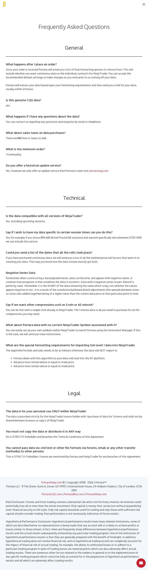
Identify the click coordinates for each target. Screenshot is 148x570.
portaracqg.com (98, 170)
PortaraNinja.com (51, 482)
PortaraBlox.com (74, 494)
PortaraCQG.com (52, 494)
